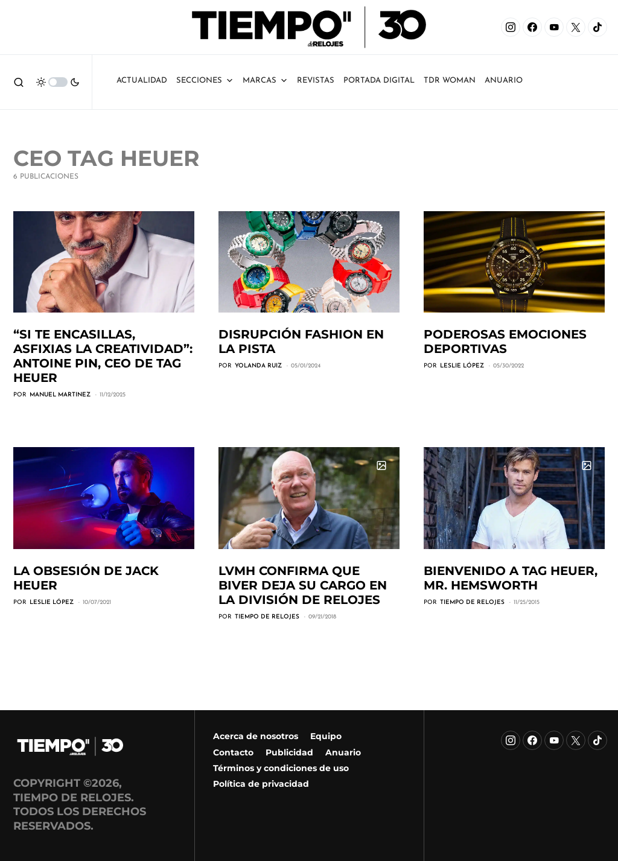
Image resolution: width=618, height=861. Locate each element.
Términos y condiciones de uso (281, 768)
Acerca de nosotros (255, 736)
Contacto (233, 752)
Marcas (265, 80)
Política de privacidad (261, 783)
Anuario (343, 752)
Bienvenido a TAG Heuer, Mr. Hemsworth (510, 578)
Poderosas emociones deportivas (505, 341)
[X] (575, 27)
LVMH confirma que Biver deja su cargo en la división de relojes (302, 585)
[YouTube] (554, 27)
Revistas (315, 80)
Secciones (205, 80)
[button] (18, 82)
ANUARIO (504, 80)
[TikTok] (597, 27)
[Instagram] (510, 27)
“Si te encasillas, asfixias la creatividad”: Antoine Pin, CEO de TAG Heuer (103, 356)
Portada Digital (379, 80)
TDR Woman (450, 80)
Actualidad (141, 80)
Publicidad (289, 752)
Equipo (326, 736)
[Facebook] (532, 27)
